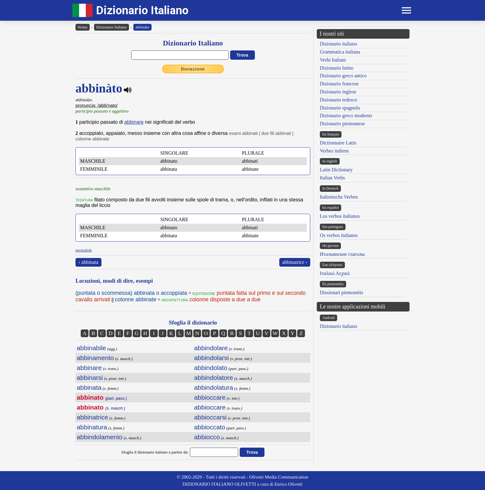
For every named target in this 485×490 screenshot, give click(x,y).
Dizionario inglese (338, 91)
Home (83, 27)
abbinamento (95, 357)
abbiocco (207, 437)
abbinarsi (90, 377)
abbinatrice (92, 417)
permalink (83, 250)
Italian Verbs (332, 177)
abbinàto (142, 27)
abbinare (134, 122)
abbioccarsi (210, 417)
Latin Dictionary (336, 169)
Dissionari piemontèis (341, 292)
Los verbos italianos (340, 216)
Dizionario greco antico (343, 75)
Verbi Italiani (333, 59)
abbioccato (209, 427)
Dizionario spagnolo (340, 107)
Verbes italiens (334, 150)
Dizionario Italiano (142, 10)
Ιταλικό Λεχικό (335, 273)
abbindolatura (213, 387)
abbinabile (91, 347)
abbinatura (92, 427)
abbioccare (210, 397)
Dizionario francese (339, 83)
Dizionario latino (337, 68)
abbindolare (211, 347)
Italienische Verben (339, 197)
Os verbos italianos (339, 235)
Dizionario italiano (338, 43)
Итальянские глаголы (342, 254)
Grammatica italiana (340, 51)
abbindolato (211, 367)
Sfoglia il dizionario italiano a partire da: (154, 452)
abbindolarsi (211, 357)
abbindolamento (99, 437)
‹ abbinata (88, 262)
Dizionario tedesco (338, 99)
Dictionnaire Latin (338, 142)
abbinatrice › (294, 262)
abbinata (89, 387)
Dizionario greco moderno (346, 115)
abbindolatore (213, 377)
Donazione (193, 69)
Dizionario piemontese (342, 123)
